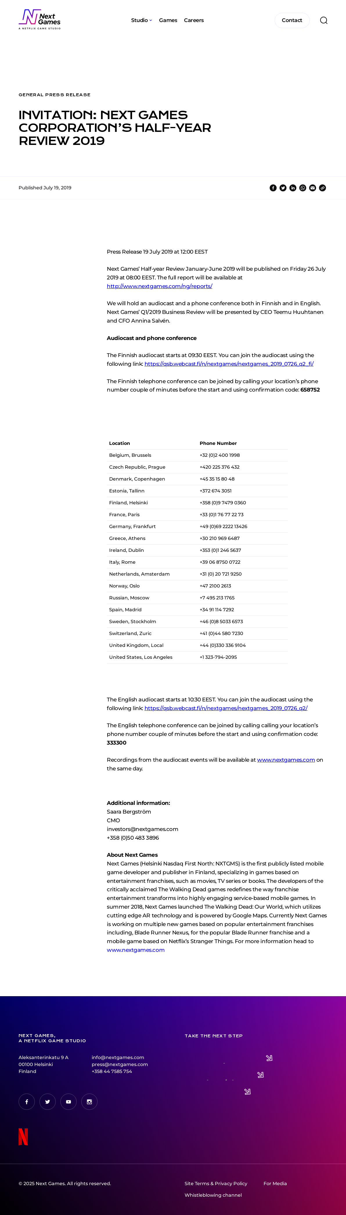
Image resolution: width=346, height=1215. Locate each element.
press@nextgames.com (120, 1064)
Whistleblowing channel (213, 1195)
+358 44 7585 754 (112, 1071)
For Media (275, 1183)
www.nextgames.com (136, 964)
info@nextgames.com (118, 1057)
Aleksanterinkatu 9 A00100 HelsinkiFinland (44, 1064)
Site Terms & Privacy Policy (216, 1183)
